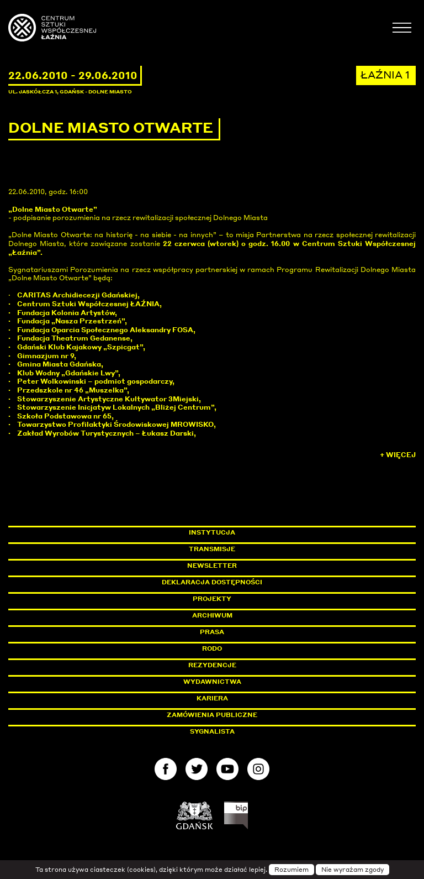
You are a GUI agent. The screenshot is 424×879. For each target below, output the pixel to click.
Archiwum (212, 615)
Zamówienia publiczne (237, 715)
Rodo (212, 648)
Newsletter (212, 565)
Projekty (212, 599)
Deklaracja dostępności (212, 582)
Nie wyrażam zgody (352, 869)
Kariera (212, 698)
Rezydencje (212, 665)
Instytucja (212, 532)
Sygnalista (212, 731)
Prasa (212, 632)
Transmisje (259, 549)
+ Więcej (398, 455)
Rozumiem (291, 869)
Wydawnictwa (212, 682)
